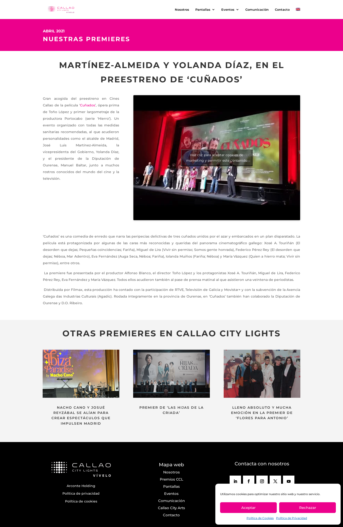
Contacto (282, 9)
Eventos (227, 9)
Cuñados (87, 105)
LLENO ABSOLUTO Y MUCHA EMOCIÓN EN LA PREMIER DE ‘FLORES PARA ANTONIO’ (262, 412)
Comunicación (257, 9)
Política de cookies (81, 501)
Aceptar (248, 507)
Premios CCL (171, 479)
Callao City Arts (171, 508)
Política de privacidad (81, 493)
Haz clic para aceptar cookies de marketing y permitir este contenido (216, 158)
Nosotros (182, 9)
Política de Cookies (260, 518)
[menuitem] (298, 13)
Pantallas (202, 9)
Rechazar (307, 507)
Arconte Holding (81, 486)
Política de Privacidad (291, 518)
